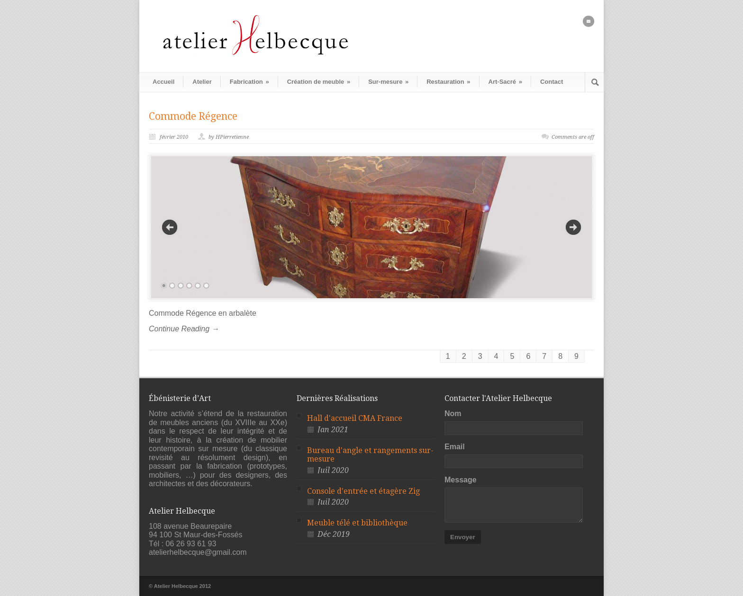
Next (573, 227)
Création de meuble (318, 81)
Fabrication (249, 81)
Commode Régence (193, 116)
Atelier (201, 81)
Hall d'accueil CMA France (354, 418)
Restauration (448, 81)
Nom (453, 413)
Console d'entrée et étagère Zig (363, 491)
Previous (170, 227)
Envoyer (462, 537)
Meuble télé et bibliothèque (357, 522)
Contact (551, 81)
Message (460, 480)
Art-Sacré (505, 81)
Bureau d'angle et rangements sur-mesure (370, 455)
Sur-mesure (388, 81)
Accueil (163, 81)
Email (454, 447)
